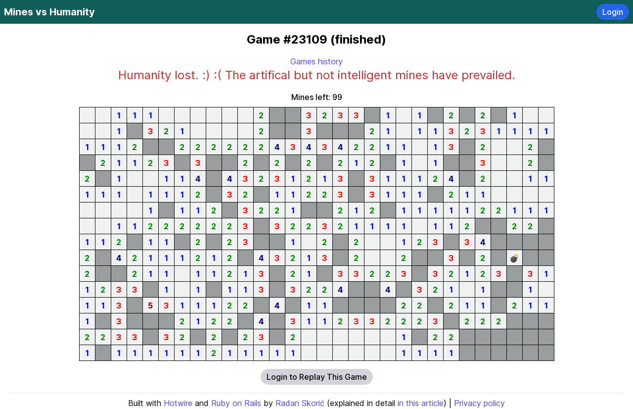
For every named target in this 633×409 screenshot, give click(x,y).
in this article (421, 403)
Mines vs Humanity (49, 12)
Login (612, 12)
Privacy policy (479, 403)
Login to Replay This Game (317, 377)
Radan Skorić (299, 403)
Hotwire (178, 403)
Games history (316, 61)
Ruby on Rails (236, 403)
